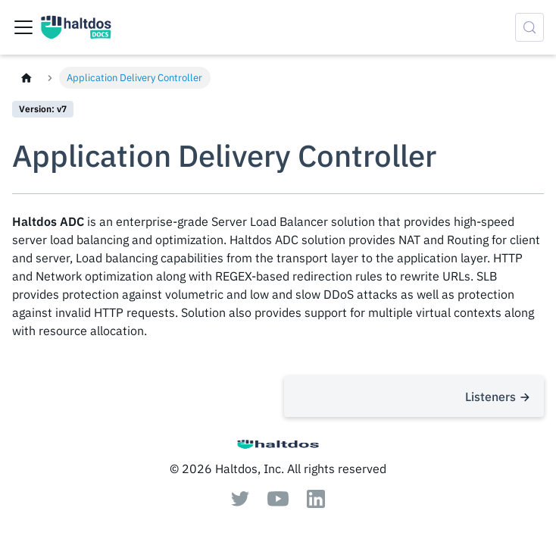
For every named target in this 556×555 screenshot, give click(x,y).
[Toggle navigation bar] (23, 27)
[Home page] (26, 78)
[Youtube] (278, 502)
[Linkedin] (316, 503)
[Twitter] (240, 502)
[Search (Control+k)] (529, 27)
